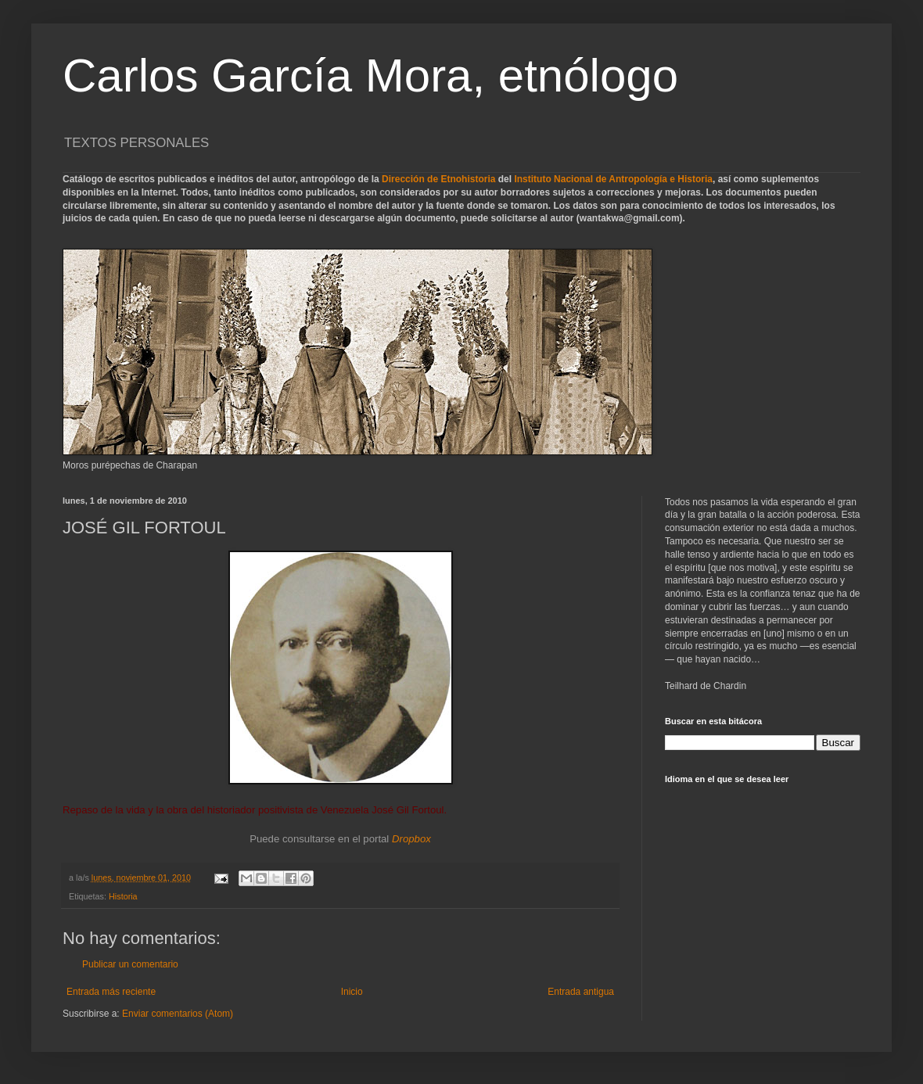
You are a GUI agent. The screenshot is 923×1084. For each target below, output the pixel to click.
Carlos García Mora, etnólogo (370, 75)
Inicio (352, 991)
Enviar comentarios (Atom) (177, 1013)
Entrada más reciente (111, 991)
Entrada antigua (581, 991)
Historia (123, 896)
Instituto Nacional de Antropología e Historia (613, 179)
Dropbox (411, 839)
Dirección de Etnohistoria (438, 179)
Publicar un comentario (130, 964)
